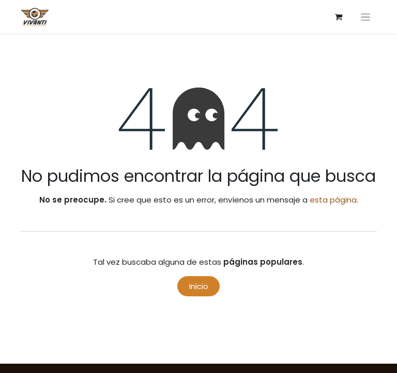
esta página (333, 199)
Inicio (198, 286)
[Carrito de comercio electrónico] (338, 17)
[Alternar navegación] (365, 16)
